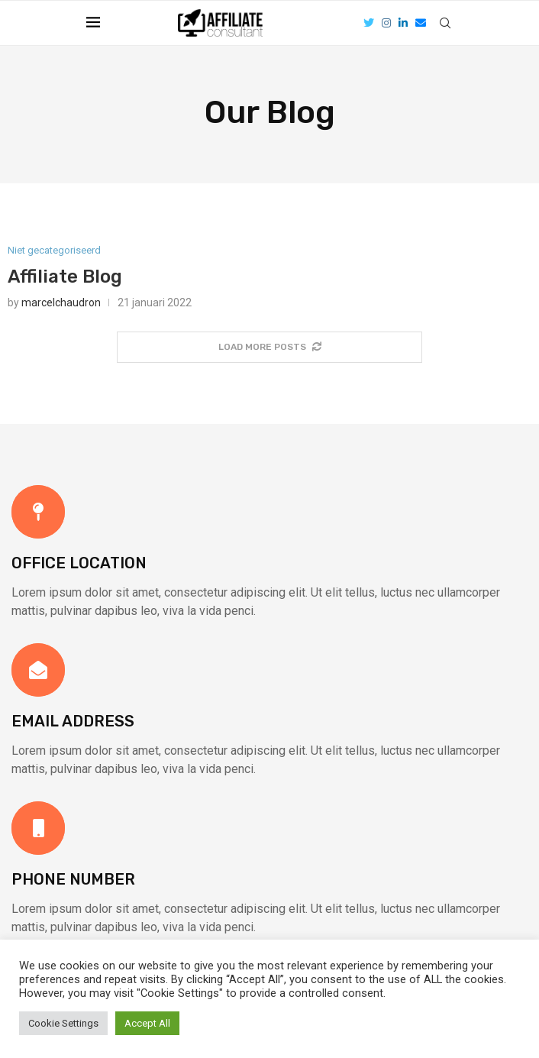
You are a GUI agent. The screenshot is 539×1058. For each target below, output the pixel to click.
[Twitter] (368, 23)
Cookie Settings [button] (63, 1023)
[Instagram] (386, 23)
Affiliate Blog (65, 276)
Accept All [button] (147, 1023)
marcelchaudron (61, 302)
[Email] (420, 23)
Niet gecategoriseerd (54, 250)
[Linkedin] (403, 23)
